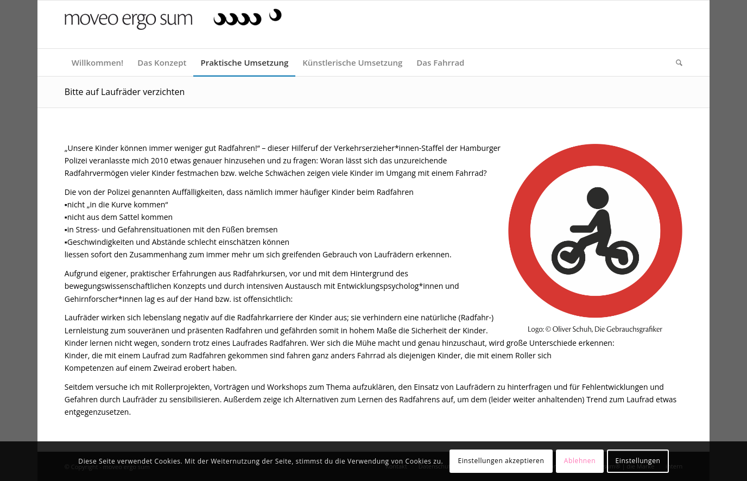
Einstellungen (637, 460)
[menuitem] (97, 62)
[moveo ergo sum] (173, 28)
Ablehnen (580, 460)
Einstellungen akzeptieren (501, 460)
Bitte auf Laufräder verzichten (125, 92)
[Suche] (675, 62)
